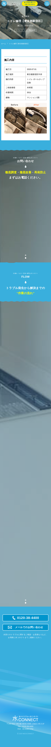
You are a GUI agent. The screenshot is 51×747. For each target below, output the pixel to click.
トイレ (18, 30)
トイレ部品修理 (29, 30)
